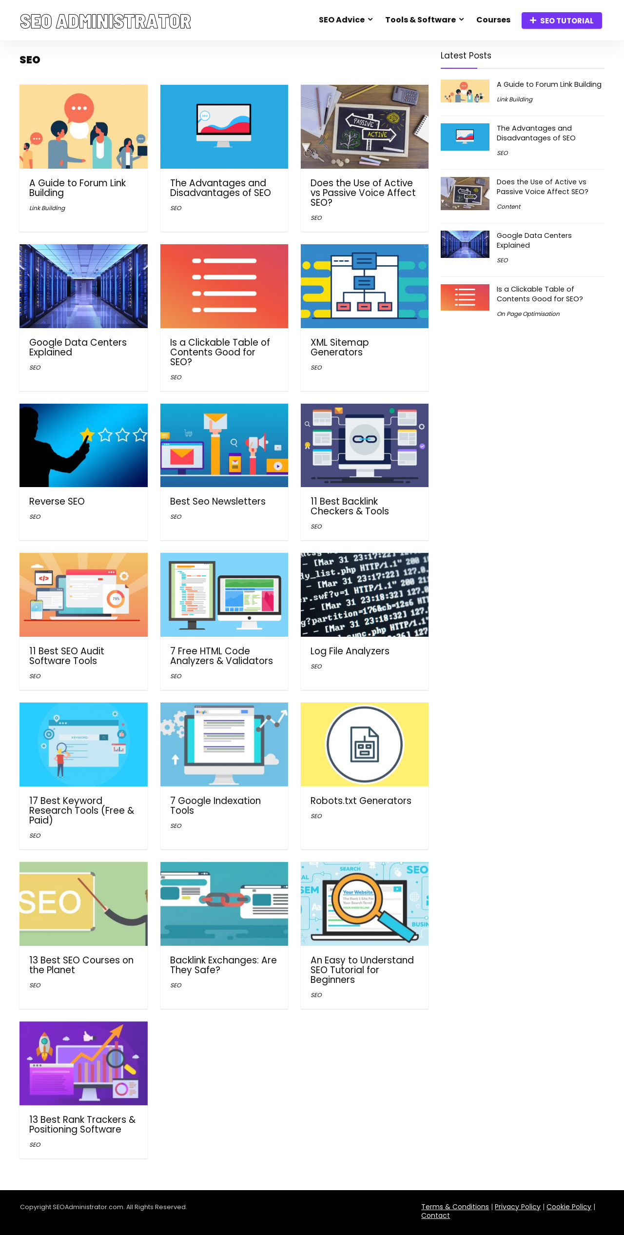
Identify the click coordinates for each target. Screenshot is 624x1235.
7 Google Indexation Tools (215, 805)
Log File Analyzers (350, 651)
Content (508, 206)
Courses (493, 19)
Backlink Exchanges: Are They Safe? (223, 965)
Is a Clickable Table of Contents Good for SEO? (220, 352)
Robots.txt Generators (361, 800)
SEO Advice (342, 19)
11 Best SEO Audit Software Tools (66, 656)
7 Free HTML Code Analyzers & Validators (221, 656)
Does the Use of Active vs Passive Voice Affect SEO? (363, 192)
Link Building (47, 208)
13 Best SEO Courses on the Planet (81, 965)
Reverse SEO (57, 501)
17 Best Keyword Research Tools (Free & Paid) (81, 810)
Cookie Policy (568, 1207)
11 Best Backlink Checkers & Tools (350, 506)
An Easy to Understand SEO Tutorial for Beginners (362, 970)
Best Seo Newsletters (218, 501)
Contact (435, 1215)
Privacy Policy (518, 1207)
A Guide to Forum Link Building (77, 187)
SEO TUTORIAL (562, 21)
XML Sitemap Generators (340, 347)
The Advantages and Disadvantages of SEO (220, 187)
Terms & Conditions (455, 1207)
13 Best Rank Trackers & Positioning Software (82, 1124)
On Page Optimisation (528, 314)
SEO (175, 208)
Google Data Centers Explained (78, 347)
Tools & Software (420, 19)
